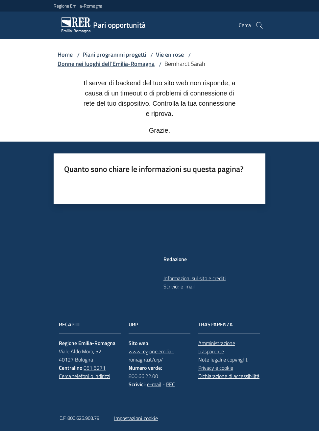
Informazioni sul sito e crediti (194, 278)
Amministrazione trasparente (216, 347)
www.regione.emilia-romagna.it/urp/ (151, 355)
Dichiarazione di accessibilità (228, 376)
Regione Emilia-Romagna (78, 5)
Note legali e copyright (223, 360)
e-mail (188, 286)
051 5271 (95, 368)
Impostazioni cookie (136, 418)
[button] (259, 25)
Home (65, 54)
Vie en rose (170, 54)
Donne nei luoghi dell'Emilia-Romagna (106, 63)
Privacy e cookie (215, 368)
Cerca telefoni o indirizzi (84, 376)
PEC (170, 384)
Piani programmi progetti (114, 54)
